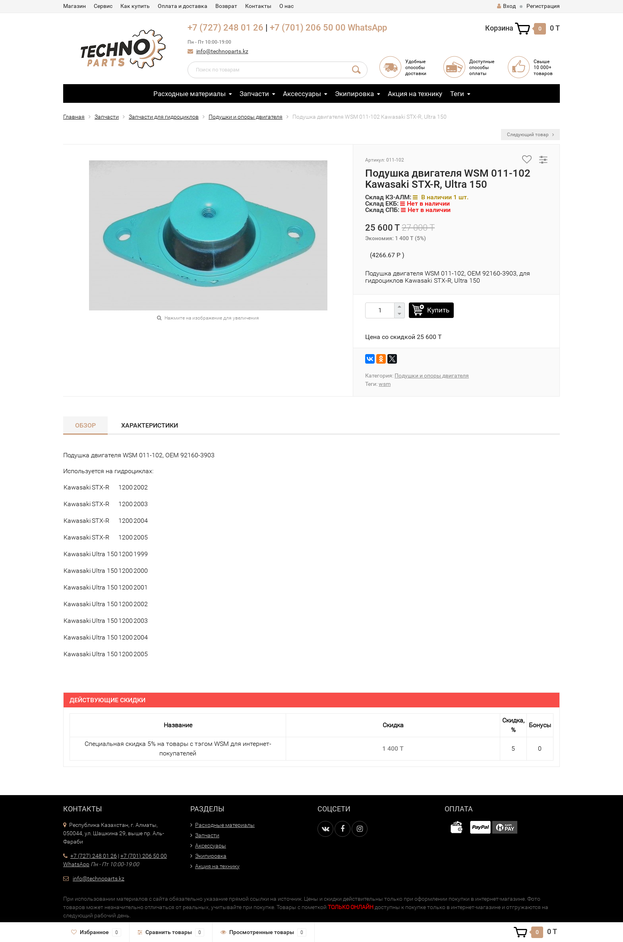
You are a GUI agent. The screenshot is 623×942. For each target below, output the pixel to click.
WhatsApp (367, 28)
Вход (506, 6)
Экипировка (354, 94)
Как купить (135, 6)
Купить (438, 310)
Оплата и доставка (182, 6)
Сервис (103, 6)
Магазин (74, 6)
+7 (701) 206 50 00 (308, 28)
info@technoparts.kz (222, 51)
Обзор (85, 425)
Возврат (226, 6)
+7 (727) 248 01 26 (225, 28)
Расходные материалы (189, 94)
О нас (286, 6)
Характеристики (149, 425)
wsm (385, 384)
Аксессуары (302, 94)
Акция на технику (415, 94)
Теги (457, 94)
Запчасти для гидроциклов (164, 117)
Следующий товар (530, 134)
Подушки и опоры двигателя (245, 117)
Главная (74, 117)
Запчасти (254, 94)
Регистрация (543, 6)
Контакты (258, 6)
